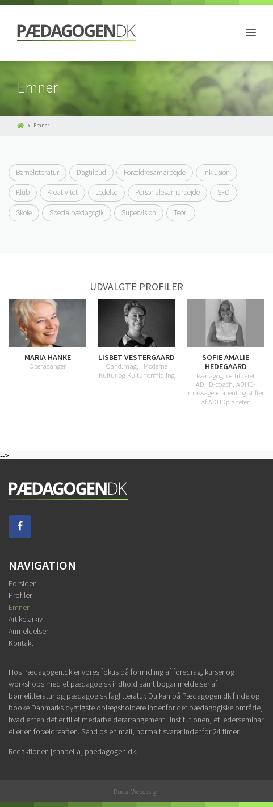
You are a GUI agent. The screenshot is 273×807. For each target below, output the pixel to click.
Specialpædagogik (76, 213)
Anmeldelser (28, 631)
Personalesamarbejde (167, 192)
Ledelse (106, 192)
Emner (19, 607)
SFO (223, 192)
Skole (24, 213)
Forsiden (23, 583)
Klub (23, 192)
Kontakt (21, 643)
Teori (181, 213)
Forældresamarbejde (155, 172)
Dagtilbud (91, 172)
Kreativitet (62, 192)
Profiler (20, 595)
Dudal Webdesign (137, 791)
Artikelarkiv (26, 619)
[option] (136, 339)
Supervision (138, 213)
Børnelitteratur (37, 172)
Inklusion (216, 172)
